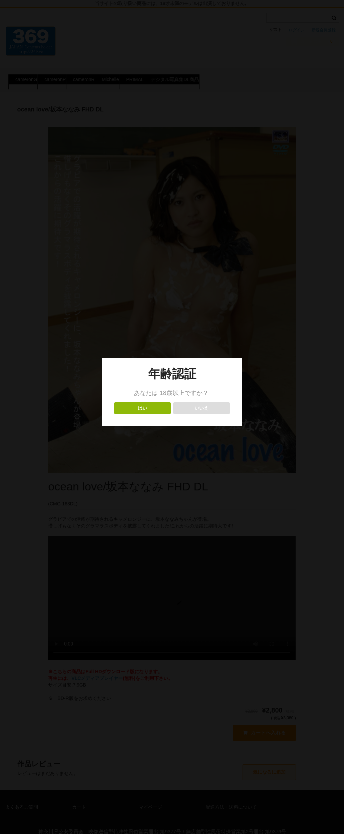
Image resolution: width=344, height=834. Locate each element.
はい (142, 408)
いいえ (201, 408)
